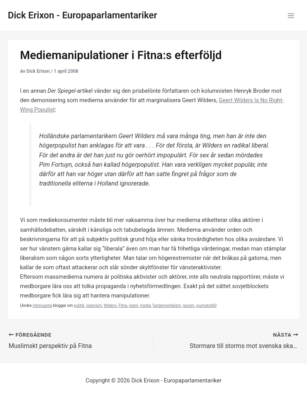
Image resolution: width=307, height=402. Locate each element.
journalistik (205, 305)
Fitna (122, 305)
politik (79, 305)
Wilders (110, 305)
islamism (94, 305)
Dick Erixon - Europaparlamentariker (82, 15)
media (145, 305)
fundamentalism (167, 305)
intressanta (42, 305)
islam (133, 305)
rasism (189, 305)
